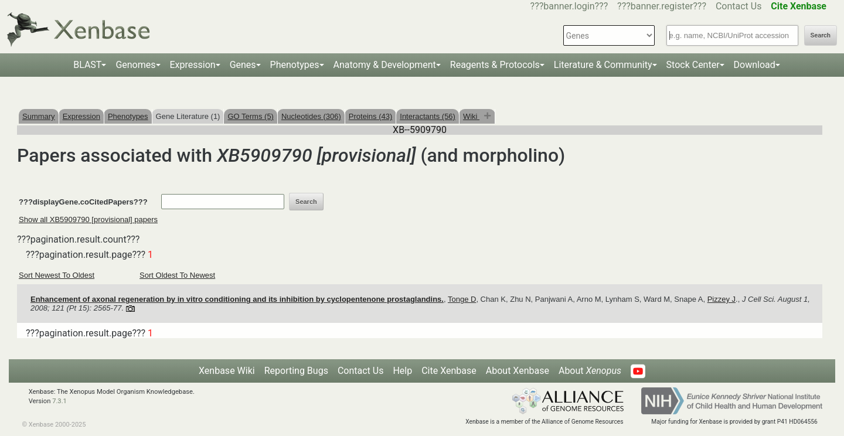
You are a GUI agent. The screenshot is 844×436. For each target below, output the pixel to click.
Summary (38, 116)
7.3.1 (59, 401)
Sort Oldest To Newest (177, 275)
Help (402, 370)
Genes (243, 64)
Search (821, 35)
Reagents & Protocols (495, 64)
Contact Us (739, 6)
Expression (193, 64)
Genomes (135, 64)
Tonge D (462, 299)
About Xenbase (517, 370)
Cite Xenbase (449, 370)
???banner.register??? (661, 6)
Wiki (471, 116)
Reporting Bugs (296, 370)
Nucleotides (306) (311, 116)
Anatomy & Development (384, 64)
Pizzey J (721, 299)
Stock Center (693, 64)
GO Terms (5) (250, 116)
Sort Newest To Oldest (56, 275)
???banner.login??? (569, 6)
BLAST (87, 64)
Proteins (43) (370, 116)
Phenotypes (294, 64)
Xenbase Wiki (227, 370)
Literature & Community (603, 64)
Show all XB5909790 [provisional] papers (88, 219)
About (590, 370)
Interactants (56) (427, 116)
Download (754, 64)
